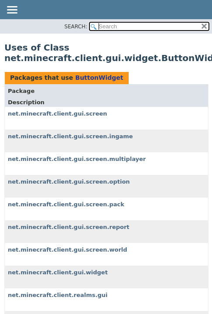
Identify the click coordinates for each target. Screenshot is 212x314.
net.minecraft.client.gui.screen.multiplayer (77, 159)
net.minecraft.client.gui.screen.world (67, 249)
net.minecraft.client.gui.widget (58, 272)
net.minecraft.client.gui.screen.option (69, 181)
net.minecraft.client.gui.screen (57, 113)
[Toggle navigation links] (11, 10)
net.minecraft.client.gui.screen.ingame (70, 136)
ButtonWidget (99, 77)
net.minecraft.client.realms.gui (58, 295)
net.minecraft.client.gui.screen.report (69, 227)
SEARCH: (76, 27)
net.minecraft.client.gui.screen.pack (66, 204)
